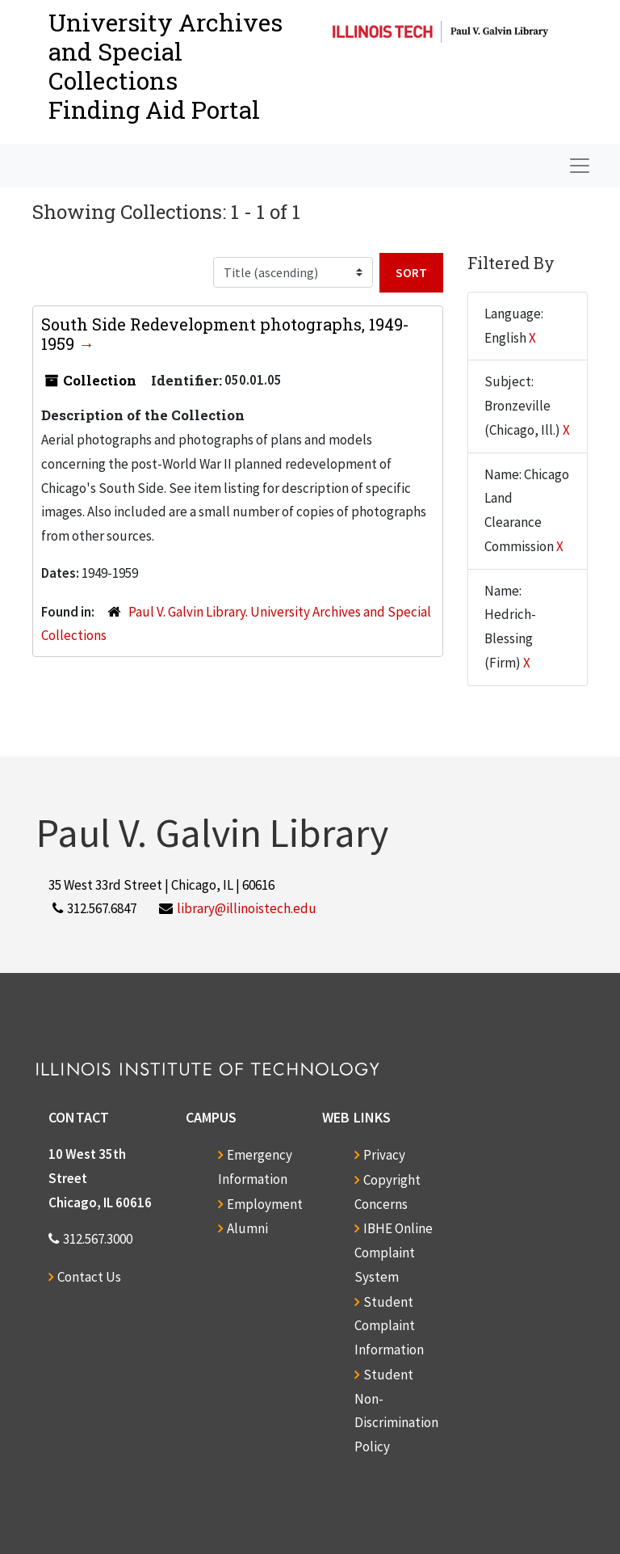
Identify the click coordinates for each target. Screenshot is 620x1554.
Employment (265, 1204)
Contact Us (89, 1277)
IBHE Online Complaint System (393, 1252)
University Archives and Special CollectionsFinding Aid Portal (165, 65)
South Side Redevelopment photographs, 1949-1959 (225, 334)
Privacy (384, 1155)
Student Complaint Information (389, 1326)
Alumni (247, 1228)
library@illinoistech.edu (246, 908)
